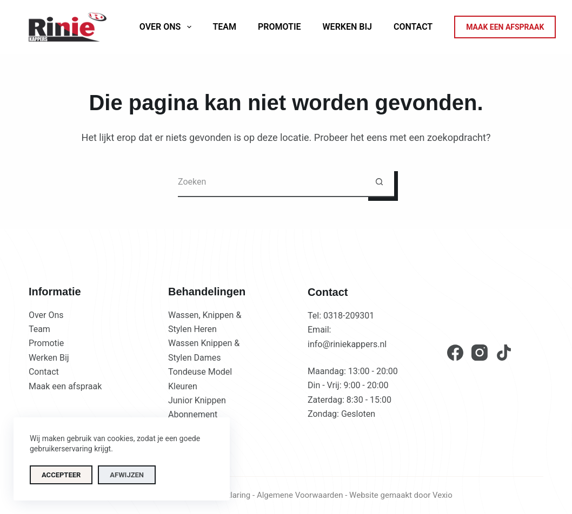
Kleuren (182, 386)
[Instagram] (479, 352)
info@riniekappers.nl (347, 344)
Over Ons (46, 315)
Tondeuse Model (200, 372)
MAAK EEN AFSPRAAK (505, 27)
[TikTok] (504, 352)
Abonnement (192, 414)
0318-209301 (348, 315)
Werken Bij (347, 27)
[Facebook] (455, 352)
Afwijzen (127, 475)
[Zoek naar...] (271, 182)
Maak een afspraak (65, 386)
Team (225, 27)
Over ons (167, 27)
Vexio (443, 495)
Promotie (279, 27)
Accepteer (61, 475)
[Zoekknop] (379, 182)
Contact (413, 27)
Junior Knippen (197, 400)
